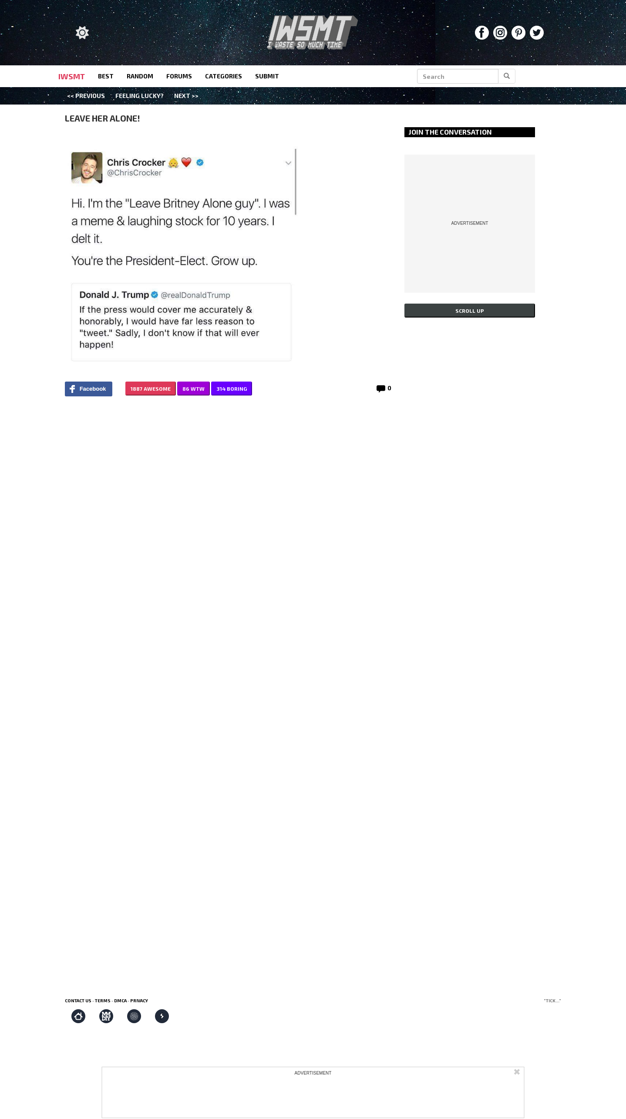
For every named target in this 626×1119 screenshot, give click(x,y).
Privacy (139, 1000)
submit (267, 76)
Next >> (186, 95)
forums (179, 76)
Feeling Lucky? (139, 95)
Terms (103, 1000)
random (140, 76)
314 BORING (231, 388)
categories (223, 76)
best (106, 76)
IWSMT (71, 76)
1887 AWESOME (151, 388)
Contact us (78, 1000)
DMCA (120, 1000)
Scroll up (469, 311)
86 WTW (193, 388)
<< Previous (86, 95)
